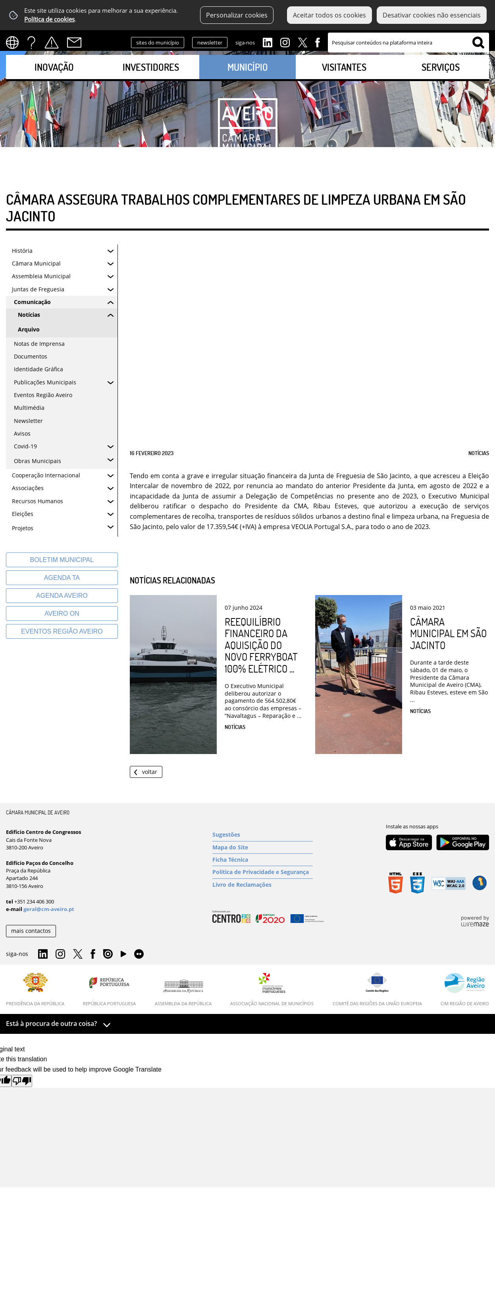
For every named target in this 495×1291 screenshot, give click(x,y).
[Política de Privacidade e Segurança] (262, 872)
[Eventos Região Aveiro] (62, 631)
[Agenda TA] (62, 577)
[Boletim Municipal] (62, 559)
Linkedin (267, 42)
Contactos (74, 42)
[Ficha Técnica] (262, 860)
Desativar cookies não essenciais (432, 15)
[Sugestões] (262, 835)
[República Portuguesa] (109, 989)
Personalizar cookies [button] (237, 15)
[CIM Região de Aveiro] (465, 989)
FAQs (31, 42)
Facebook (317, 42)
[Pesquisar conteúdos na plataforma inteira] (478, 42)
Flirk (139, 954)
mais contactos (31, 930)
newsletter (209, 42)
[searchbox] (408, 42)
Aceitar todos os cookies (329, 15)
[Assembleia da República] (183, 992)
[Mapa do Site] (262, 847)
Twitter (302, 42)
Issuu (108, 954)
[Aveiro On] (62, 613)
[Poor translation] (22, 1081)
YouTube (123, 956)
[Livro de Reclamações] (262, 885)
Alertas (51, 42)
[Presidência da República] (35, 989)
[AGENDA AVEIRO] (62, 595)
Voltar (149, 771)
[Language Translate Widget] (15, 42)
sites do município (157, 42)
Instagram (285, 42)
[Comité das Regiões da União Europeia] (377, 989)
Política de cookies (49, 19)
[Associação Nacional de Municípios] (272, 989)
